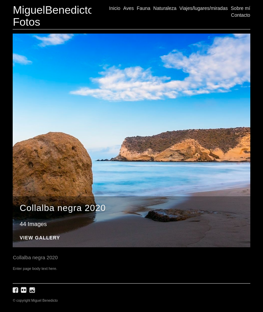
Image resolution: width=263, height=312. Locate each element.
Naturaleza (165, 8)
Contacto (240, 15)
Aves (128, 8)
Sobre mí (240, 8)
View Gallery (40, 237)
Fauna (143, 8)
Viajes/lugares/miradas (203, 8)
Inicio (115, 8)
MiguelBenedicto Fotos (53, 16)
